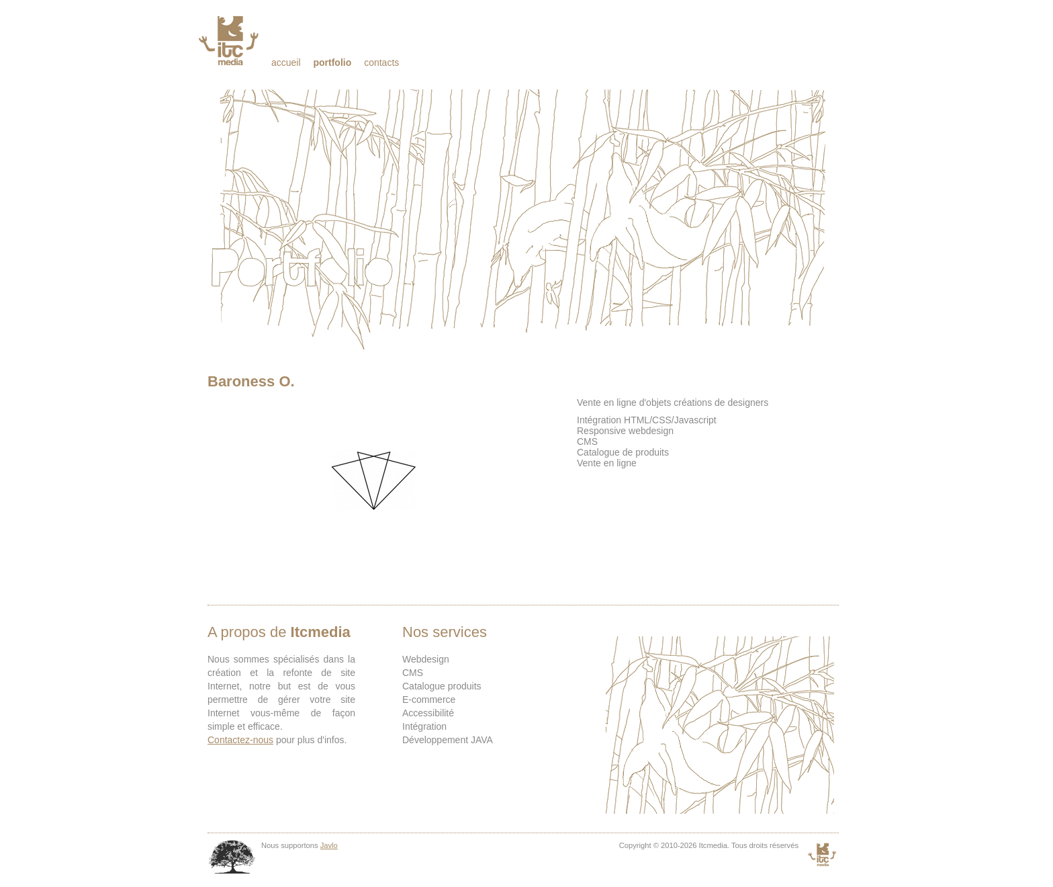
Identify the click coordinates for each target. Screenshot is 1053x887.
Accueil (286, 62)
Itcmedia (230, 40)
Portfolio (332, 62)
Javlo (329, 845)
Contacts (381, 62)
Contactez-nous (240, 739)
